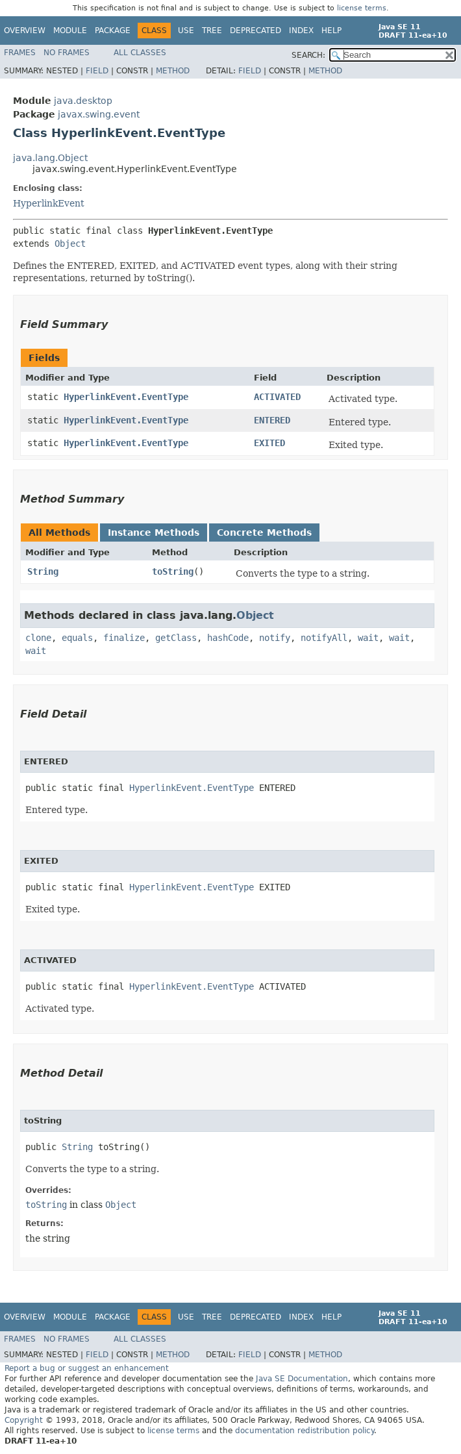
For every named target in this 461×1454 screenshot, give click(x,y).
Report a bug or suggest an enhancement (87, 1368)
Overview (24, 30)
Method (173, 70)
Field (97, 70)
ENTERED (272, 420)
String (42, 571)
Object (70, 243)
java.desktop (83, 100)
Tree (212, 30)
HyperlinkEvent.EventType (126, 397)
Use (186, 30)
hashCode (228, 638)
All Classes (140, 52)
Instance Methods (153, 532)
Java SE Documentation (302, 1378)
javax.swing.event (99, 114)
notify (274, 638)
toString (172, 571)
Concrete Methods (264, 532)
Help (331, 30)
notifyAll (324, 638)
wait (368, 638)
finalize (124, 638)
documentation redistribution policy (304, 1430)
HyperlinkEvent (48, 203)
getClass (176, 638)
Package (113, 30)
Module (70, 30)
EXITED (269, 443)
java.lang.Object (50, 158)
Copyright (24, 1420)
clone (38, 638)
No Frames (67, 52)
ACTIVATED (277, 397)
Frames (20, 52)
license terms (361, 8)
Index (301, 30)
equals (77, 638)
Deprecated (255, 30)
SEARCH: (308, 55)
